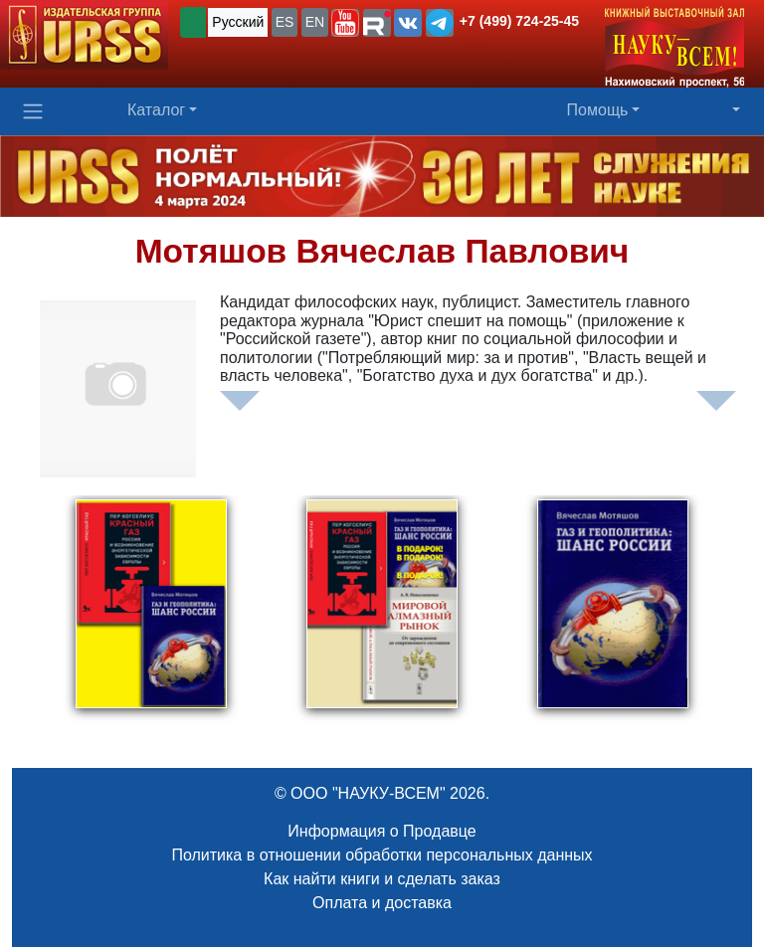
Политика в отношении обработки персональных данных (381, 855)
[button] (345, 23)
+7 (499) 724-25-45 (519, 21)
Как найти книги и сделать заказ (382, 878)
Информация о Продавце (381, 831)
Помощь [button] (598, 109)
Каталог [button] (156, 109)
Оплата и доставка (382, 902)
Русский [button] (238, 22)
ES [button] (285, 22)
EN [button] (314, 22)
